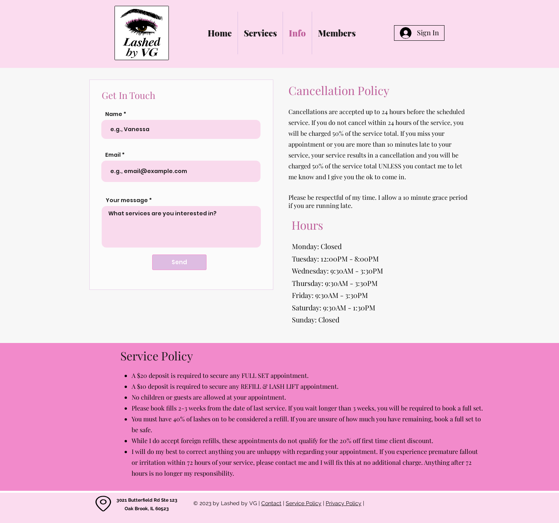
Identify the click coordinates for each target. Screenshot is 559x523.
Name (113, 114)
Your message (127, 200)
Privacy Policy (343, 503)
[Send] (179, 262)
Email (113, 155)
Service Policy (303, 503)
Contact (271, 503)
